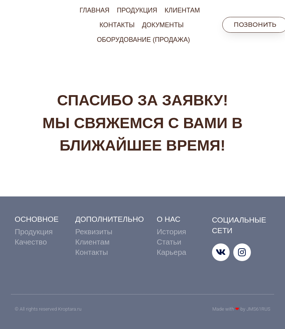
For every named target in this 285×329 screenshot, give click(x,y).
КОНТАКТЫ (117, 25)
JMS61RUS (258, 309)
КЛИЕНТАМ (182, 10)
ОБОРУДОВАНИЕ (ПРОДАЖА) (143, 39)
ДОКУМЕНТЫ (163, 25)
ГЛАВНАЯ (95, 10)
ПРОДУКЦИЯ (137, 10)
